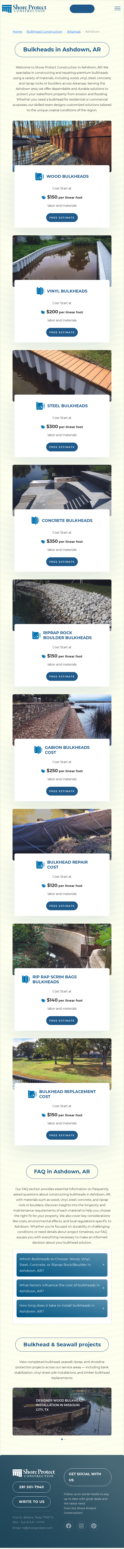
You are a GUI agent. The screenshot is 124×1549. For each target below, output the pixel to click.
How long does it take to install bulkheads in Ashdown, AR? (62, 1328)
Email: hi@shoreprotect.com (33, 1529)
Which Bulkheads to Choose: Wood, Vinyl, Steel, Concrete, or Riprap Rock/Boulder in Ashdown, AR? (62, 1284)
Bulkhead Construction (44, 33)
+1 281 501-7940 (82, 9)
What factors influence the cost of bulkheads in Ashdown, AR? (62, 1308)
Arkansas (74, 33)
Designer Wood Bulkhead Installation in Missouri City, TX (59, 1424)
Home (17, 33)
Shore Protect (24, 9)
